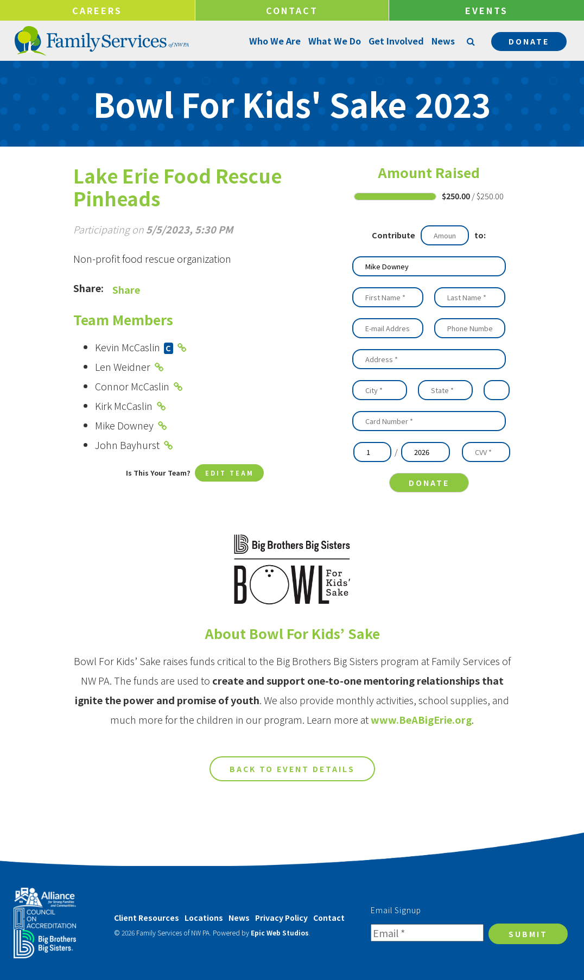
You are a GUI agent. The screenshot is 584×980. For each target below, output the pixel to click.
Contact (292, 10)
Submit (528, 933)
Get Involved (395, 40)
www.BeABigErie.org (421, 749)
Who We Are (274, 40)
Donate (529, 41)
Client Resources (146, 917)
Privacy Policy (281, 917)
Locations (204, 917)
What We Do (333, 40)
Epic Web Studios (280, 932)
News (442, 40)
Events (486, 10)
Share (126, 289)
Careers (97, 10)
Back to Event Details (292, 798)
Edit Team (229, 474)
